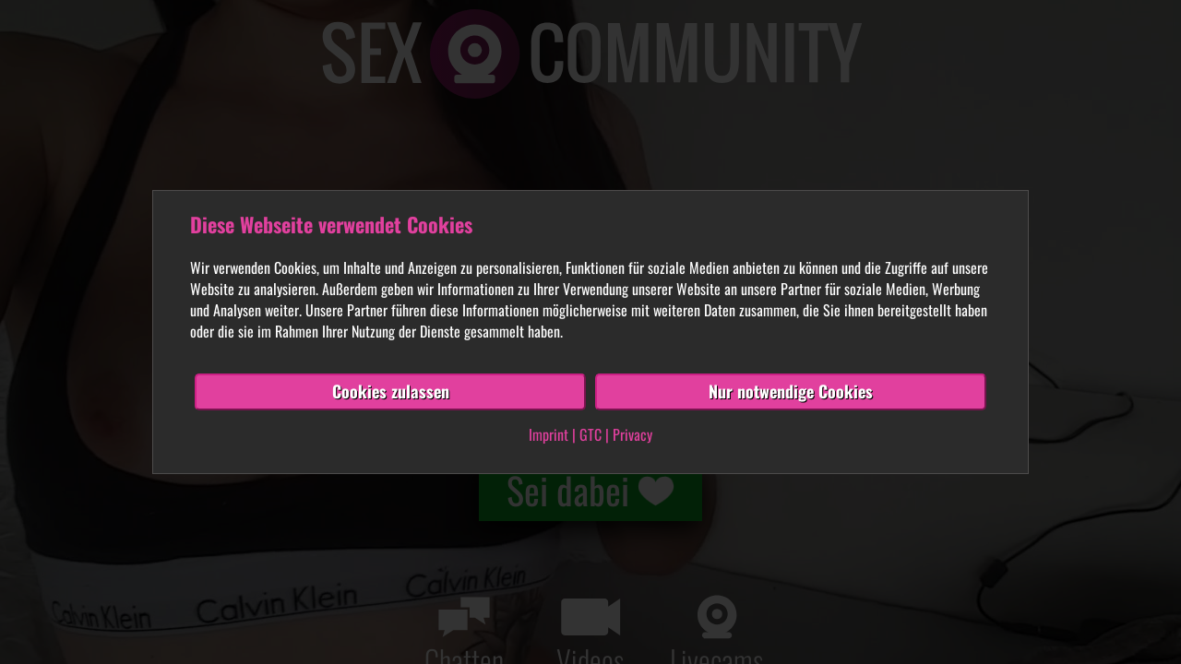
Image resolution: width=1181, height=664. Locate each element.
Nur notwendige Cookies (791, 391)
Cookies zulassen (390, 391)
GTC (590, 434)
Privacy (632, 434)
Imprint (548, 434)
